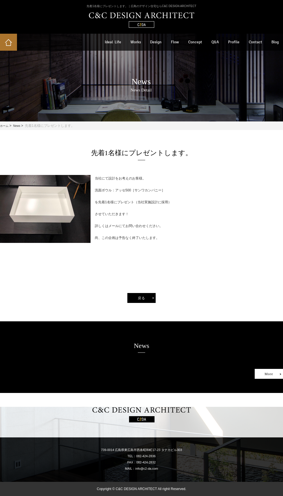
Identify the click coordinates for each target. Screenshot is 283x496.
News (16, 125)
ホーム (4, 125)
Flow (175, 42)
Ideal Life (113, 42)
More (269, 374)
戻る (141, 298)
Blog (275, 42)
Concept (195, 42)
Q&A (215, 42)
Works (135, 42)
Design (156, 42)
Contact (255, 42)
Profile (233, 42)
